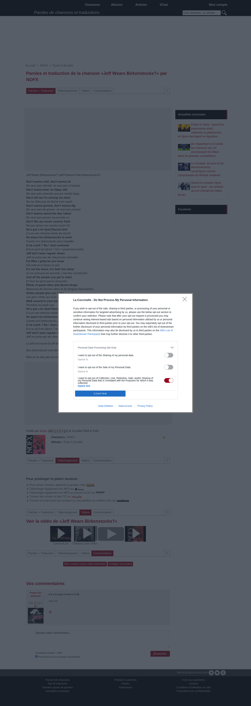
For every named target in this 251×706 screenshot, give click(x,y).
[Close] (185, 300)
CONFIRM (100, 393)
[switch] (168, 355)
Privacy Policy (145, 406)
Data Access (125, 406)
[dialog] (125, 353)
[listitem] (125, 347)
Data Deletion (105, 406)
